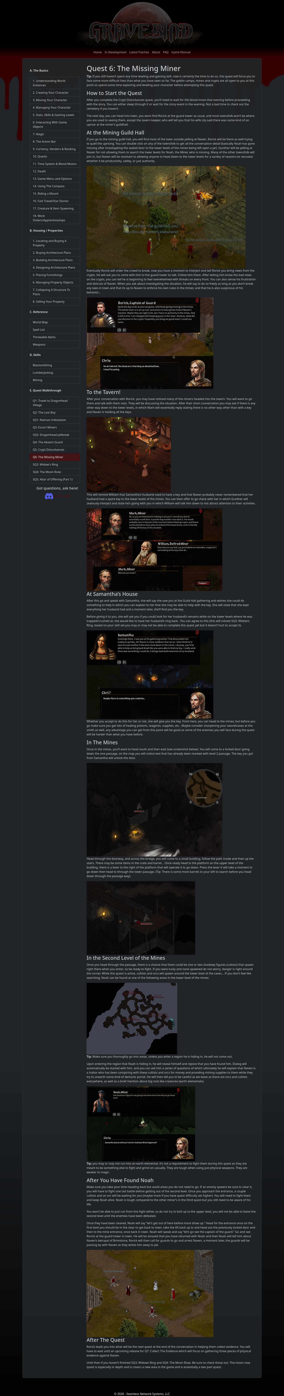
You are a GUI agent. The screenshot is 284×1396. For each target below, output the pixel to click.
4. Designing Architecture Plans (54, 267)
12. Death (39, 171)
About (156, 52)
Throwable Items (44, 337)
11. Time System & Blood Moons (55, 164)
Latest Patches (139, 52)
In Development (115, 52)
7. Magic (38, 134)
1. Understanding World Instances (49, 83)
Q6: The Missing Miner (48, 457)
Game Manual (180, 52)
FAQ (165, 52)
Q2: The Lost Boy (44, 412)
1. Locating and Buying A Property (49, 243)
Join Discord (57, 496)
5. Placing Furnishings (47, 275)
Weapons (39, 345)
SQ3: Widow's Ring (45, 464)
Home (97, 52)
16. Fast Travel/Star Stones (50, 201)
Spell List (39, 330)
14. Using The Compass (48, 186)
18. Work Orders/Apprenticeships (49, 218)
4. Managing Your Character (52, 107)
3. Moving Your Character (50, 100)
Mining (37, 380)
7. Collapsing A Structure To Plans (51, 292)
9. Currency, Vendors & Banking (54, 149)
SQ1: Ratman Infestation (49, 420)
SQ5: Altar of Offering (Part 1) (52, 479)
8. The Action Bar (44, 142)
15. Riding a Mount (46, 194)
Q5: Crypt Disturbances (48, 450)
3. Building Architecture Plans (53, 260)
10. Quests (40, 156)
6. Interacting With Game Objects (50, 124)
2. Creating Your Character (51, 93)
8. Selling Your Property (48, 302)
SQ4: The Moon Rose (47, 472)
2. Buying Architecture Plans (52, 253)
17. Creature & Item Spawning (53, 208)
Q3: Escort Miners (45, 427)
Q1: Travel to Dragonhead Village (50, 403)
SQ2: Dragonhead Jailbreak (51, 435)
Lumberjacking (43, 373)
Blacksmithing (42, 365)
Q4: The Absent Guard (48, 442)
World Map (40, 322)
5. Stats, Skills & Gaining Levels (53, 115)
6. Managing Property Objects (53, 282)
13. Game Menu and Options (52, 179)
